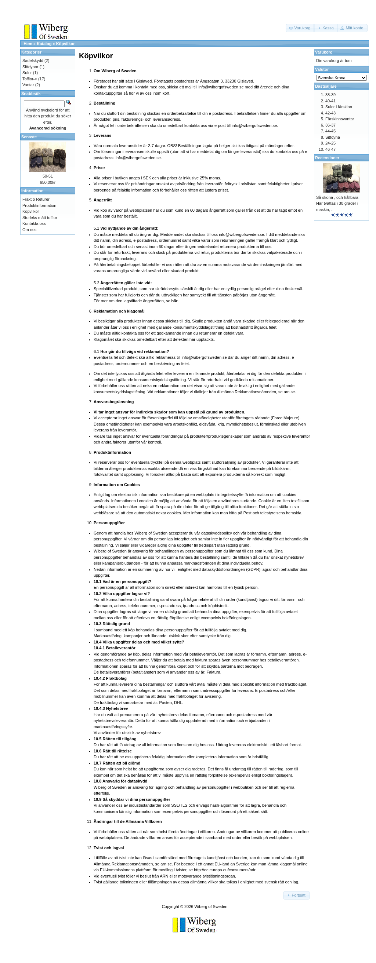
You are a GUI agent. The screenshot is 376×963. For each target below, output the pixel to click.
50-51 (48, 176)
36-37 (330, 125)
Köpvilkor (65, 43)
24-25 (330, 143)
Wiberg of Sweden (210, 906)
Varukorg (324, 52)
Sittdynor (30, 67)
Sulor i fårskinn (338, 107)
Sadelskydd (32, 60)
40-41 (330, 101)
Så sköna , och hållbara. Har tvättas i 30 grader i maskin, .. (337, 203)
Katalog (44, 43)
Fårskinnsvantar (339, 119)
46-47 (330, 149)
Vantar (28, 85)
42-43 (330, 113)
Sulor (27, 72)
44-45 (330, 131)
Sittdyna (332, 137)
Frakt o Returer (36, 199)
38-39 (330, 94)
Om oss (29, 229)
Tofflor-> (29, 79)
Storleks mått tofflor (39, 217)
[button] (300, 28)
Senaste (29, 137)
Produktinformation (39, 205)
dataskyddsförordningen (223, 569)
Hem (28, 43)
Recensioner (327, 158)
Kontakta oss (34, 223)
